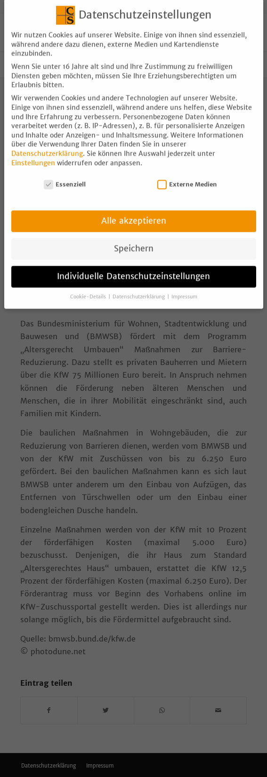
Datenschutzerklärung (47, 146)
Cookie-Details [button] (88, 289)
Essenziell (65, 176)
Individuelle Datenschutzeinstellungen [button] (133, 268)
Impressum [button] (184, 289)
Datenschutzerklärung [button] (139, 289)
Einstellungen (33, 155)
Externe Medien (187, 176)
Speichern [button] (134, 241)
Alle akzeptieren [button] (133, 213)
